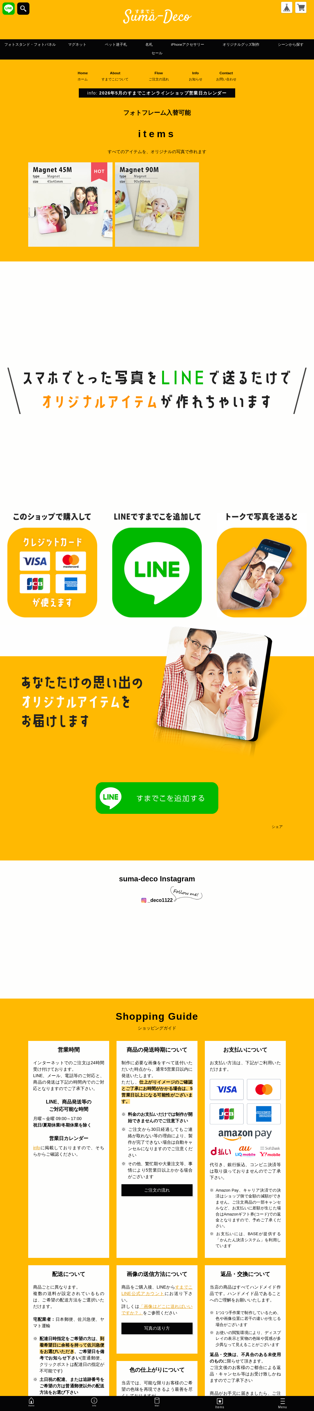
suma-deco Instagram (157, 879)
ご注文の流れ (157, 1190)
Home (82, 77)
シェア (277, 827)
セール (222, 54)
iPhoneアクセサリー (262, 44)
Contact (229, 77)
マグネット (124, 44)
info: (157, 94)
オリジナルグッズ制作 (117, 54)
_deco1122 (157, 900)
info (36, 1148)
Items (219, 1403)
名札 (213, 44)
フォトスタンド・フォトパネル (59, 44)
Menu (282, 1404)
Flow (161, 77)
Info (198, 77)
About (117, 77)
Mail (157, 1403)
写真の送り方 (157, 1329)
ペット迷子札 (172, 44)
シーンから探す (182, 54)
